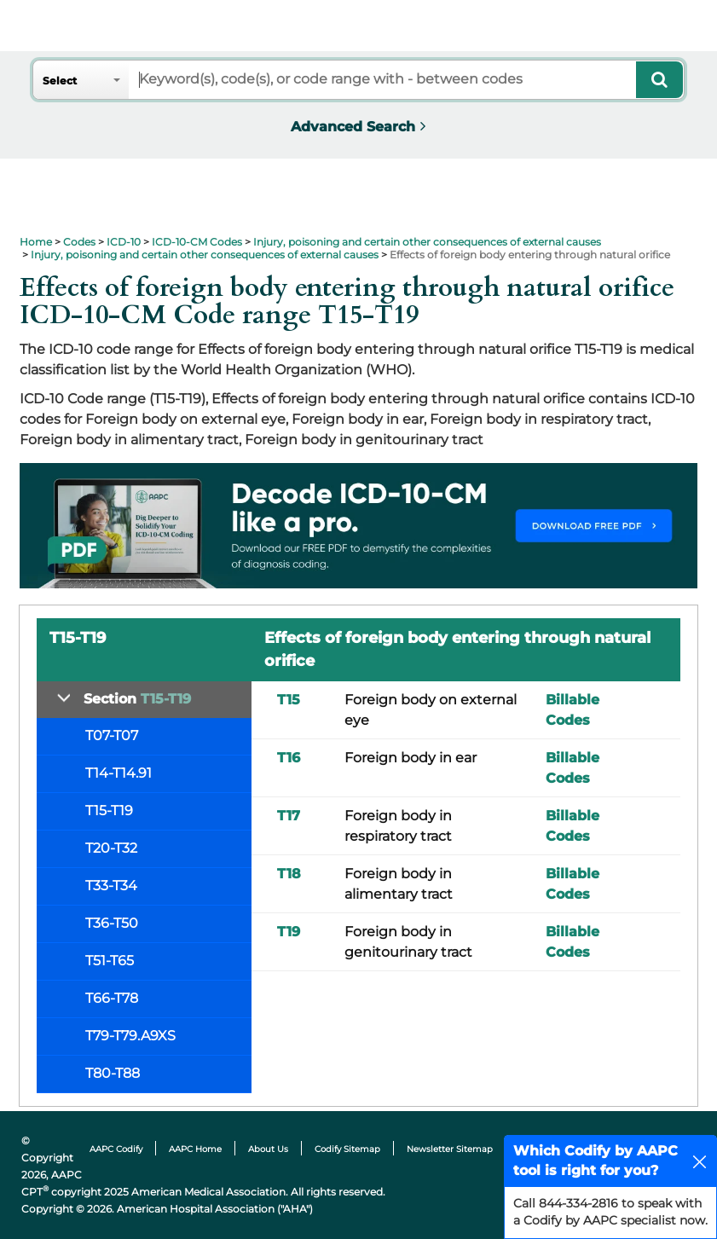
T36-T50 (111, 923)
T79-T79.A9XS (130, 1036)
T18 (289, 874)
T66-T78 (111, 998)
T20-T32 (111, 848)
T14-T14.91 (118, 773)
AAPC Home (195, 1149)
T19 (288, 931)
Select (60, 80)
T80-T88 (112, 1073)
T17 (288, 816)
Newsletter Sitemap (450, 1149)
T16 (288, 758)
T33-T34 (111, 885)
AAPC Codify (116, 1149)
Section (137, 699)
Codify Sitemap (347, 1149)
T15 (288, 700)
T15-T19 (109, 810)
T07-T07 (111, 735)
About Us (268, 1149)
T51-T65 (109, 960)
